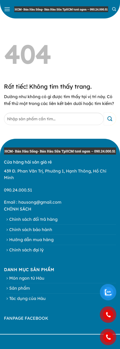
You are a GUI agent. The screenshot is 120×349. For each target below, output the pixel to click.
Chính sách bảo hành (30, 229)
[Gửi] (110, 118)
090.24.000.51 (18, 190)
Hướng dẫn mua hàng (31, 239)
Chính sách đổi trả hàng (33, 219)
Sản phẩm (19, 288)
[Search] (114, 9)
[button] (7, 9)
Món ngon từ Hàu (26, 278)
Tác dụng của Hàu (27, 298)
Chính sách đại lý (26, 249)
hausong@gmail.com (39, 202)
